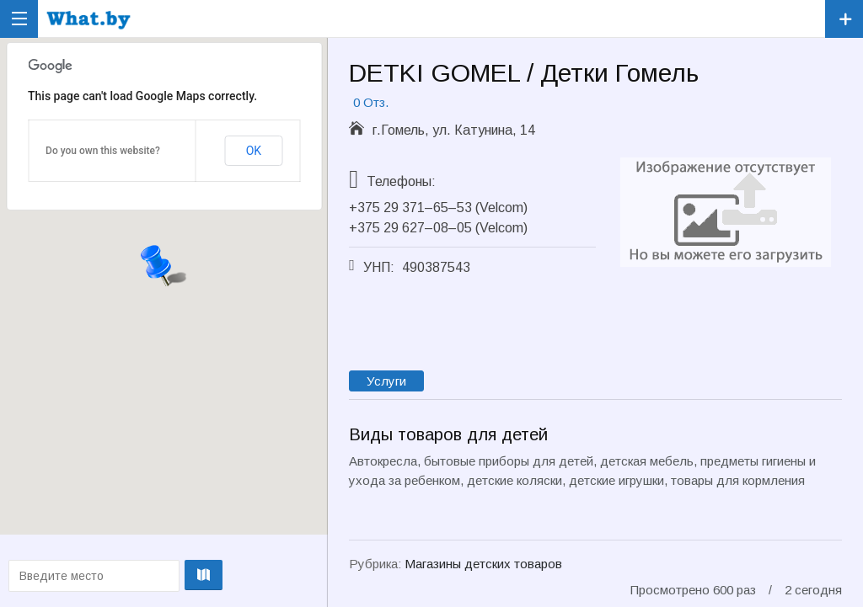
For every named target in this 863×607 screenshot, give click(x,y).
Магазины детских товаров (483, 563)
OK (253, 150)
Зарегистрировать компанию (844, 19)
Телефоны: (401, 181)
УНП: (378, 267)
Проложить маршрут (162, 575)
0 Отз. (371, 102)
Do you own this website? (103, 151)
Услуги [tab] (386, 381)
